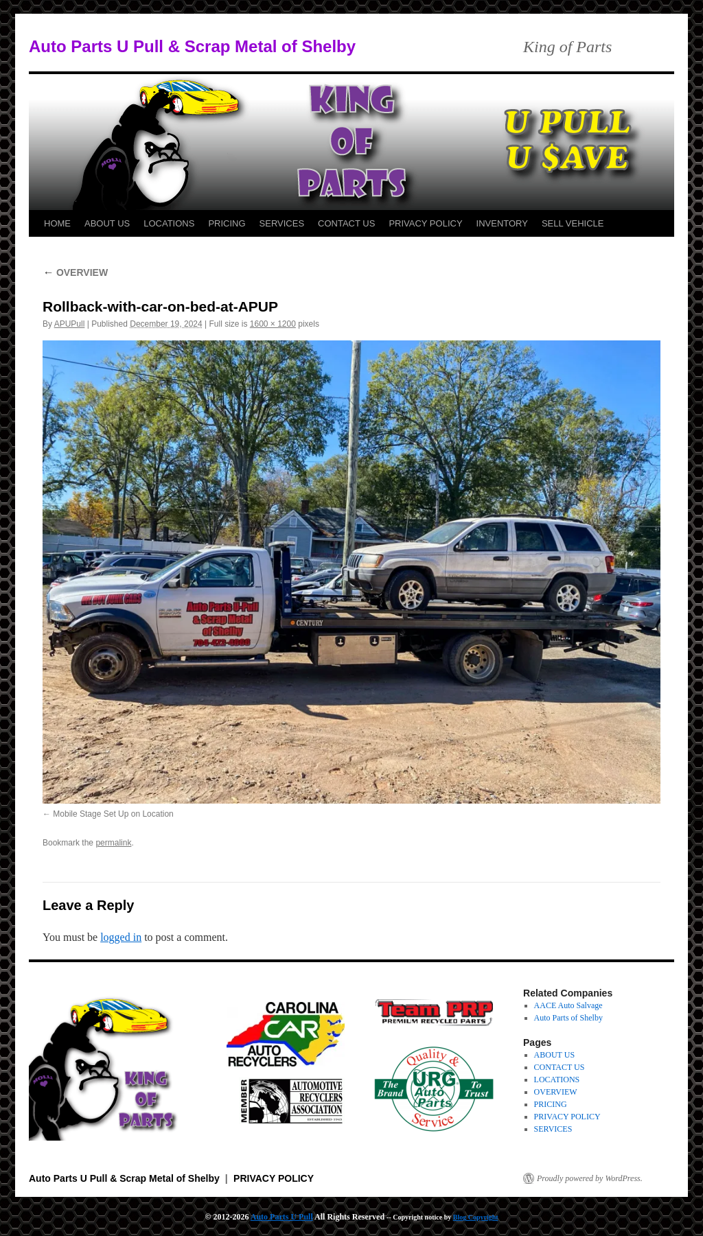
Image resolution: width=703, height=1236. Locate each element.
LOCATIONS (168, 223)
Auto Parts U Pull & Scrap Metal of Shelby (192, 46)
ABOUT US (107, 223)
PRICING (226, 223)
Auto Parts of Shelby (568, 1018)
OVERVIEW (75, 272)
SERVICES (282, 223)
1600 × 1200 (273, 324)
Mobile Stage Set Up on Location (113, 814)
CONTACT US (346, 223)
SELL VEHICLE (573, 223)
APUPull (69, 324)
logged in (120, 937)
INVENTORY (502, 223)
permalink (113, 843)
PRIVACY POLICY (425, 223)
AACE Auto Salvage (568, 1005)
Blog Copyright (475, 1217)
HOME (57, 223)
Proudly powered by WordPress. (590, 1178)
